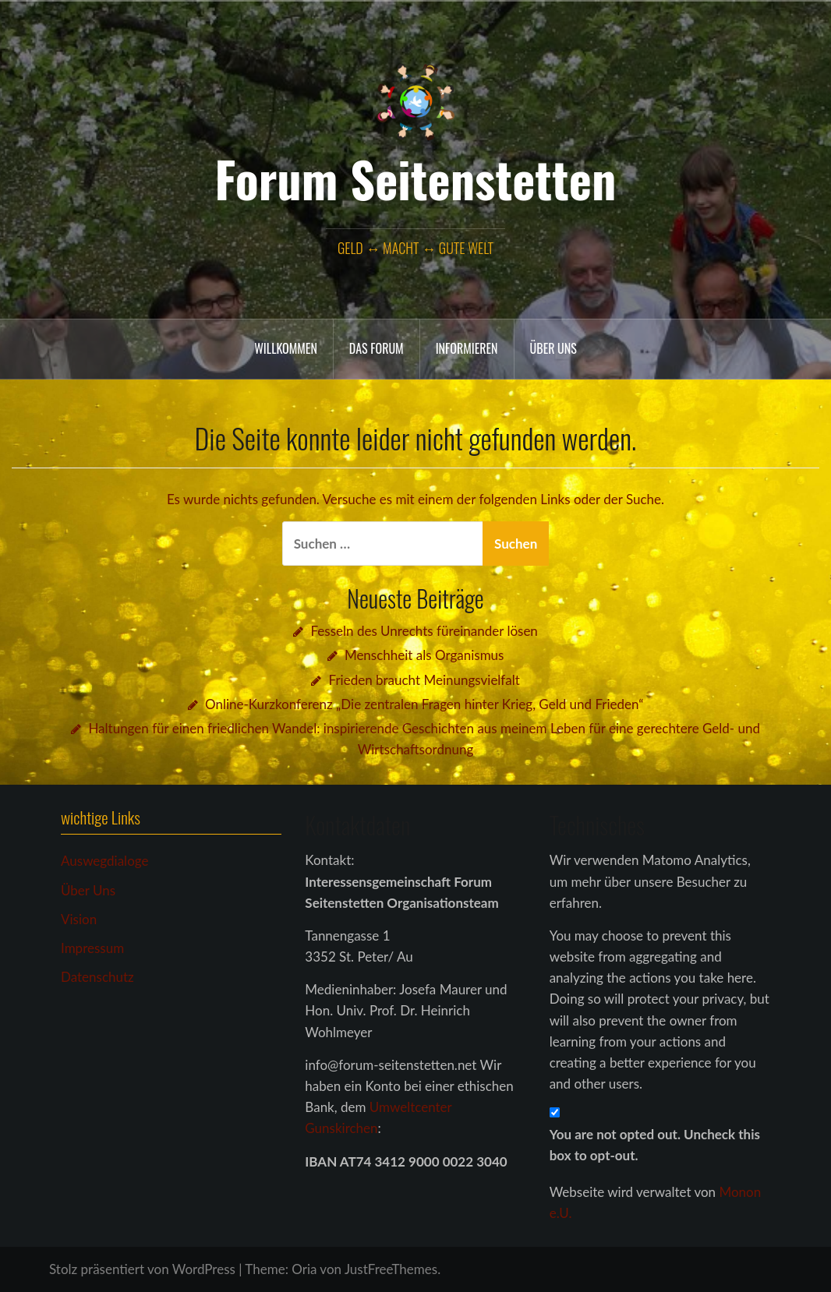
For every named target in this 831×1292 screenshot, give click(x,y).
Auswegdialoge (104, 861)
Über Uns (88, 890)
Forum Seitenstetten (416, 178)
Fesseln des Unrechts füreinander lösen (424, 631)
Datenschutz (97, 977)
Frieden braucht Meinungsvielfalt (424, 680)
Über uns (553, 348)
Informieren (467, 348)
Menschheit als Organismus (424, 655)
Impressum (92, 948)
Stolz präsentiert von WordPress (142, 1269)
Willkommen (285, 348)
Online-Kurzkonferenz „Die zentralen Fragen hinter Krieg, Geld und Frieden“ (424, 704)
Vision (79, 919)
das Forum (376, 348)
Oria (304, 1269)
